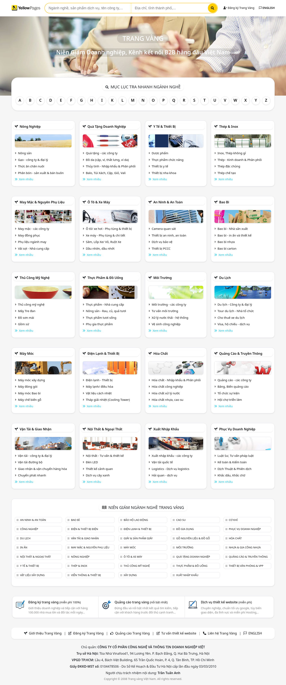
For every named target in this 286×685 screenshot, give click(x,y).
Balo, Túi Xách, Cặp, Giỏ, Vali (106, 173)
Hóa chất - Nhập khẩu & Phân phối (176, 380)
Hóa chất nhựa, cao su (167, 400)
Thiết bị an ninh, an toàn (169, 235)
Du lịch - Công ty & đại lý (235, 304)
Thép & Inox (228, 126)
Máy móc (27, 353)
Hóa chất (160, 353)
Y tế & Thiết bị (164, 126)
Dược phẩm (160, 153)
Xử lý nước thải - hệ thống (170, 318)
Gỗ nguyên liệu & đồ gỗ (193, 538)
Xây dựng (130, 575)
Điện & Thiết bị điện (84, 529)
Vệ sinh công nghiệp (166, 324)
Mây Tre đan (26, 311)
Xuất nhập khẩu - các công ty (172, 456)
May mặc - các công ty (33, 229)
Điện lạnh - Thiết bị (99, 380)
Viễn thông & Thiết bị (86, 575)
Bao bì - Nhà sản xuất (233, 229)
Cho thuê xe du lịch (231, 318)
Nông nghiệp (30, 126)
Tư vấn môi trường (165, 311)
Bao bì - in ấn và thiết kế (234, 235)
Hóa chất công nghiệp (167, 386)
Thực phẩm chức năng (168, 160)
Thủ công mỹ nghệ (34, 277)
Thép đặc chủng (229, 166)
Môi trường (162, 277)
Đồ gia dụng (185, 529)
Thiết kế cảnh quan (99, 469)
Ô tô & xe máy (98, 202)
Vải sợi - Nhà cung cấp (33, 248)
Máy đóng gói (27, 386)
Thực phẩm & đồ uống (105, 277)
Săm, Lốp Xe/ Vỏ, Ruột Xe (103, 242)
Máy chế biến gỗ (29, 400)
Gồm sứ (23, 324)
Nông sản (25, 153)
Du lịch (225, 277)
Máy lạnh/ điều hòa (99, 386)
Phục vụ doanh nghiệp (237, 429)
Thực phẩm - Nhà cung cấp (105, 304)
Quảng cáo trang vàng (141, 602)
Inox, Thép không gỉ (232, 153)
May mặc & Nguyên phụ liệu (42, 202)
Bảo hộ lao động (136, 520)
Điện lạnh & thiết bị (103, 353)
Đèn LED (92, 462)
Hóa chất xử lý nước (166, 393)
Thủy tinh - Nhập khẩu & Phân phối (111, 166)
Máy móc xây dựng (31, 380)
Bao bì (224, 202)
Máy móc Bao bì (29, 393)
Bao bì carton (227, 248)
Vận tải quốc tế (162, 462)
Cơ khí (233, 520)
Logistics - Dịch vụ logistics (170, 469)
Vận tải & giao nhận (35, 429)
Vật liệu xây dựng (32, 575)
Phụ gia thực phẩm (99, 324)
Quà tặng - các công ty (102, 153)
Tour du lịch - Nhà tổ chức (236, 311)
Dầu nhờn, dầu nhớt (100, 248)
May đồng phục (29, 235)
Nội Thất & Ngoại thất (104, 429)
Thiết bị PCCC (161, 248)
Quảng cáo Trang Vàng (132, 633)
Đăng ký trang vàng (54, 602)
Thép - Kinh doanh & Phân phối (240, 160)
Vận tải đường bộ (30, 462)
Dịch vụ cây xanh (98, 475)
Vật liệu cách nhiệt (99, 393)
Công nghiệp (29, 529)
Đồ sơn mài (26, 318)
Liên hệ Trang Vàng (222, 633)
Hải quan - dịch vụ (164, 475)
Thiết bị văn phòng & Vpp (246, 566)
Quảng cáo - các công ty (234, 380)
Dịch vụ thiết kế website (226, 602)
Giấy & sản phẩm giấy (138, 538)
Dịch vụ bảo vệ (162, 242)
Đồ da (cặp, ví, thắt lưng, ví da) (107, 160)
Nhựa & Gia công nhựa (245, 547)
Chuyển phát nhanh (32, 475)
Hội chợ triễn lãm (230, 400)
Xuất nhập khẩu (166, 429)
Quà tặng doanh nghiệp (106, 126)
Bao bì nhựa (226, 242)
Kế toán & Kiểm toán (232, 462)
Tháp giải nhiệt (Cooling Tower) (108, 400)
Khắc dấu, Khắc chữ (231, 475)
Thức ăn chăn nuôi (31, 166)
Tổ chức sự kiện (229, 393)
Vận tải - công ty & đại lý (35, 456)
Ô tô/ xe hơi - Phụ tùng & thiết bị (109, 229)
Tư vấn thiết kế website (179, 633)
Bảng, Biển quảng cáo (233, 386)
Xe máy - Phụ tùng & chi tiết (105, 235)
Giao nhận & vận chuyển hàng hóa (42, 469)
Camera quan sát (164, 229)
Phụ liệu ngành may (32, 242)
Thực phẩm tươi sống (101, 318)
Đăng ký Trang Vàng (238, 8)
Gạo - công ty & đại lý (33, 160)
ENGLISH (267, 8)
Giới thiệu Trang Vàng (45, 633)
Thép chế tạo (227, 173)
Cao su (181, 520)
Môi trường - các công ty (169, 304)
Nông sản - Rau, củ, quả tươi (106, 311)
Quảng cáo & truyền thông (240, 353)
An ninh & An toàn (168, 202)
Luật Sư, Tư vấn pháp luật (236, 456)
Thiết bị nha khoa (164, 173)
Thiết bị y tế (160, 166)
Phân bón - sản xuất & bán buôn (41, 173)
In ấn (23, 547)
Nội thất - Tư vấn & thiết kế (105, 456)
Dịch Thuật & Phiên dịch (234, 469)
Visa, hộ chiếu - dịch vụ (234, 324)
